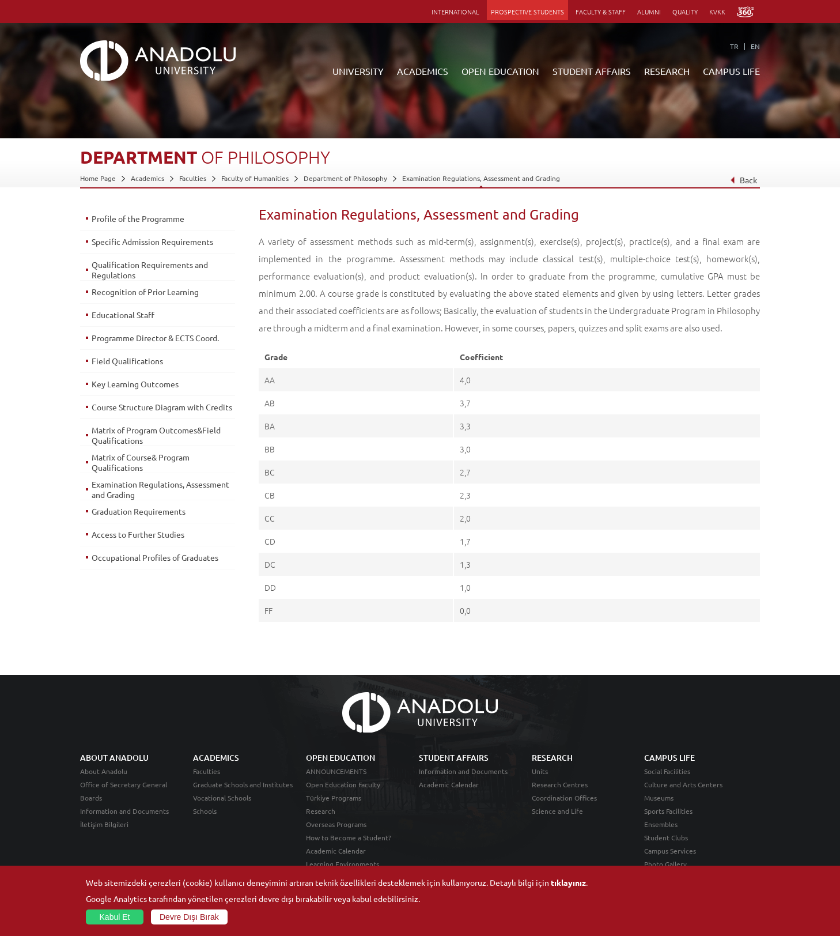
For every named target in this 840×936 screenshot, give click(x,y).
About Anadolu (103, 771)
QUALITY (685, 11)
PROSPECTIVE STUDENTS (527, 11)
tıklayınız (568, 882)
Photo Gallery (665, 864)
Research (320, 811)
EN (755, 46)
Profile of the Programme (138, 218)
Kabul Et (115, 917)
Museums (658, 797)
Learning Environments (342, 864)
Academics (147, 178)
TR (734, 46)
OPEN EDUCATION (500, 71)
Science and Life (557, 811)
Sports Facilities (668, 811)
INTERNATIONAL (455, 11)
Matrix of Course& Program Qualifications (141, 462)
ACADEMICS (422, 71)
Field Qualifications (127, 361)
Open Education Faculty (343, 784)
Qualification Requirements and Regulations (150, 269)
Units (540, 771)
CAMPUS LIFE (731, 71)
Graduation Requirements (139, 511)
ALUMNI (649, 11)
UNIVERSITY (358, 71)
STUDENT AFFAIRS (592, 71)
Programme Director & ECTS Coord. (155, 338)
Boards (91, 797)
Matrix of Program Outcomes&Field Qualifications (156, 435)
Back (743, 180)
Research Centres (560, 784)
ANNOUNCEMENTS (336, 771)
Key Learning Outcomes (135, 384)
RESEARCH (667, 71)
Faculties (192, 178)
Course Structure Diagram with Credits (162, 407)
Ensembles (661, 824)
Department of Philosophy (345, 178)
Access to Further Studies (138, 534)
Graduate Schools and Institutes (243, 784)
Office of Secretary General (123, 784)
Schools (205, 811)
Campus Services (670, 850)
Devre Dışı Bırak (189, 917)
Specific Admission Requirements (152, 241)
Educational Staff (123, 315)
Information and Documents (124, 811)
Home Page (98, 178)
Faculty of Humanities (255, 178)
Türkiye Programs (333, 797)
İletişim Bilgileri (104, 824)
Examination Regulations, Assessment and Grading (481, 178)
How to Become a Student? (348, 837)
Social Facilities (667, 771)
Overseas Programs (336, 824)
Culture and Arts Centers (683, 784)
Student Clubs (666, 837)
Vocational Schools (222, 797)
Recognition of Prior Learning (145, 291)
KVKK (717, 11)
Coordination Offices (564, 797)
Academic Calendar (336, 850)
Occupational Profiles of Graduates (155, 557)
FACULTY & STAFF (601, 11)
